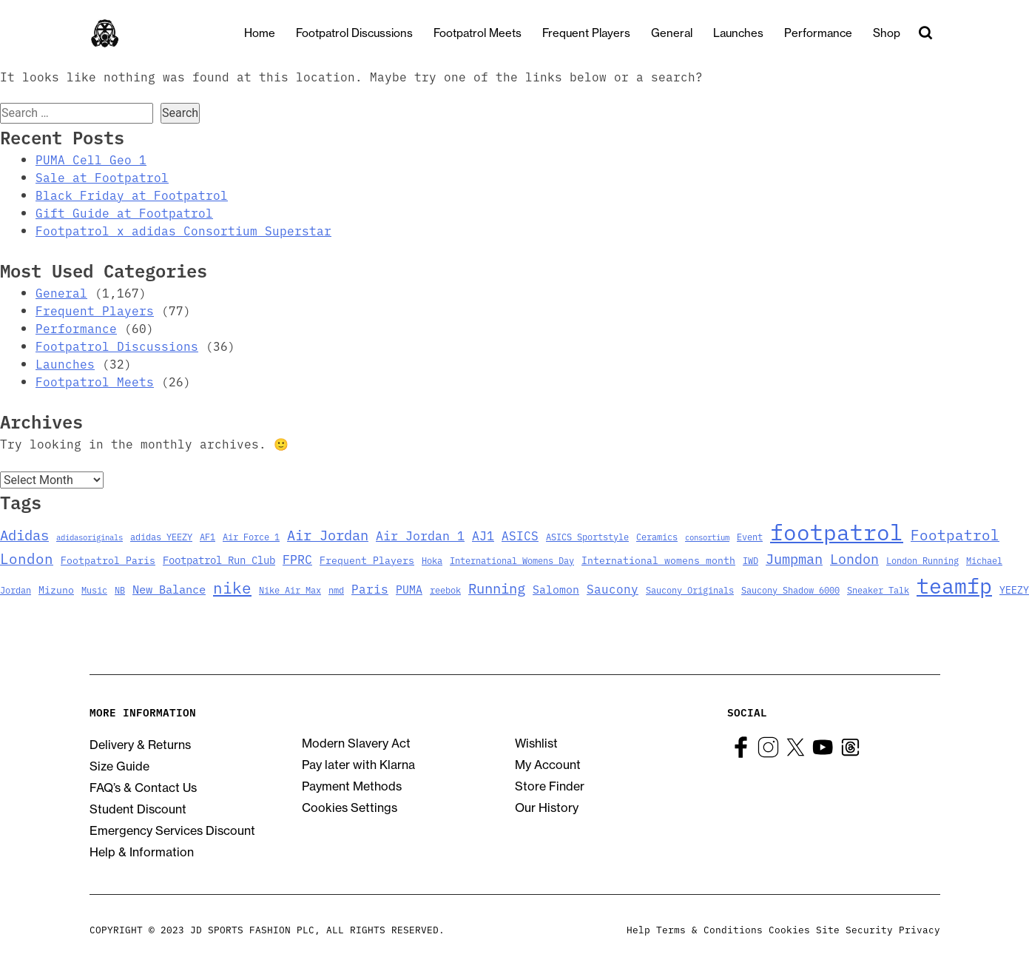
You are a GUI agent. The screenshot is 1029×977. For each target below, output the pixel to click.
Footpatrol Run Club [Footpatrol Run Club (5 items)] (219, 559)
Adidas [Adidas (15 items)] (24, 534)
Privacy (919, 929)
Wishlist (536, 743)
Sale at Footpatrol (102, 177)
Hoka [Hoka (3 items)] (432, 560)
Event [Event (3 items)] (750, 536)
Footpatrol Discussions (367, 33)
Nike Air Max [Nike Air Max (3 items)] (290, 589)
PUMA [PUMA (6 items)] (409, 589)
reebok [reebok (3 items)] (445, 589)
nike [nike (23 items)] (232, 587)
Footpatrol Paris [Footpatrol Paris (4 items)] (108, 560)
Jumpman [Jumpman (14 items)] (794, 558)
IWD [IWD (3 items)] (750, 560)
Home (273, 33)
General (685, 33)
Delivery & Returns (140, 744)
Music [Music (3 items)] (94, 589)
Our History (546, 807)
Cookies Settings (349, 807)
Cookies (789, 929)
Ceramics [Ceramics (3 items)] (657, 536)
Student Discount (138, 809)
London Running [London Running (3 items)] (922, 560)
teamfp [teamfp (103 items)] (954, 585)
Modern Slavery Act (356, 743)
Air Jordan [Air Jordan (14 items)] (327, 534)
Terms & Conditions (709, 929)
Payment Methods (352, 786)
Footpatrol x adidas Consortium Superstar (183, 230)
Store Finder (549, 786)
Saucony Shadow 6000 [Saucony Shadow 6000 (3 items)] (790, 589)
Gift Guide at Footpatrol (124, 212)
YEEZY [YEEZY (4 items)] (1014, 589)
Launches (751, 33)
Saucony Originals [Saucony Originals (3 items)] (690, 589)
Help (638, 929)
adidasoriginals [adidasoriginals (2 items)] (89, 537)
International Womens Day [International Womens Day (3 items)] (512, 560)
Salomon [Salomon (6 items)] (556, 589)
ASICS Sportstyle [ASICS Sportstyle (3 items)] (587, 536)
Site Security (854, 929)
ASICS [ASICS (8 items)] (520, 535)
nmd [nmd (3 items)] (336, 589)
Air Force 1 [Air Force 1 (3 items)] (251, 536)
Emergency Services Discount (172, 830)
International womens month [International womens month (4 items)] (658, 560)
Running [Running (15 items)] (496, 587)
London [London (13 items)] (854, 558)
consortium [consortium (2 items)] (707, 537)
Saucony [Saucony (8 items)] (612, 588)
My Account (548, 764)
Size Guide (119, 766)
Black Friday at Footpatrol (132, 195)
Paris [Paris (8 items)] (369, 588)
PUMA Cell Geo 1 (91, 159)
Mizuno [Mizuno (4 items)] (56, 589)
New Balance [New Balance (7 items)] (169, 588)
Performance (831, 33)
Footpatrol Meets (491, 33)
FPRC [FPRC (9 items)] (297, 558)
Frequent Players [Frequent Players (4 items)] (367, 560)
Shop (900, 33)
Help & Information (142, 852)
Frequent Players (600, 33)
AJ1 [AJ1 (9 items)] (483, 534)
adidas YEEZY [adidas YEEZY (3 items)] (161, 536)
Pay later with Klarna (358, 764)
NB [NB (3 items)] (120, 589)
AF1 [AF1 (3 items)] (207, 536)
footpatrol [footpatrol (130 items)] (836, 530)
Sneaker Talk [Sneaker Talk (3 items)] (878, 589)
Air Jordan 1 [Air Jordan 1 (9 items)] (420, 534)
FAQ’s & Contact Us (143, 787)
